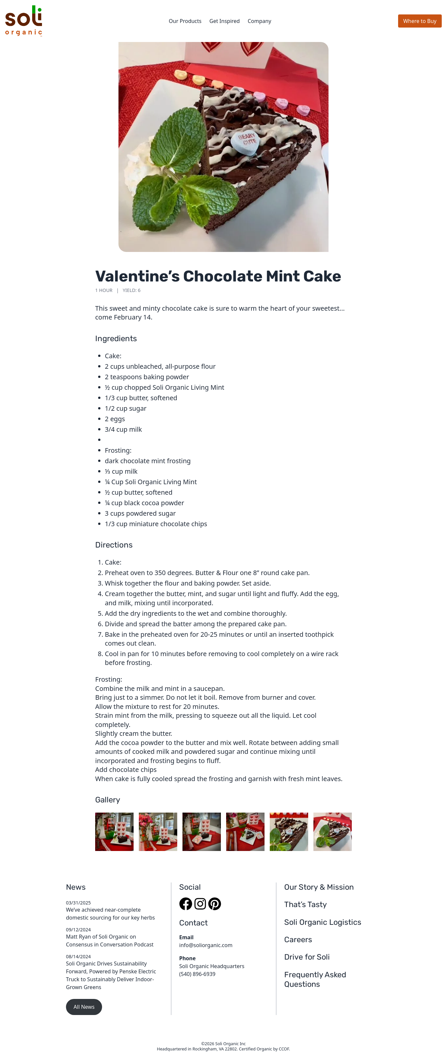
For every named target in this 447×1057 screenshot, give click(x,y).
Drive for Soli (307, 957)
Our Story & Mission (319, 887)
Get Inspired (224, 21)
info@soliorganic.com (205, 945)
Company (259, 21)
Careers (298, 939)
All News (84, 1006)
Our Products (185, 21)
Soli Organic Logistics (322, 922)
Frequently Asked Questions (315, 979)
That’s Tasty (305, 904)
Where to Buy (419, 21)
